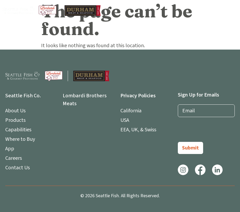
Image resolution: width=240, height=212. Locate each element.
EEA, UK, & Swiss (138, 129)
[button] (233, 11)
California (130, 110)
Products (15, 120)
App (11, 148)
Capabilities (18, 129)
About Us (16, 110)
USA (124, 120)
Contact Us (17, 167)
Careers (13, 158)
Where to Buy (20, 139)
